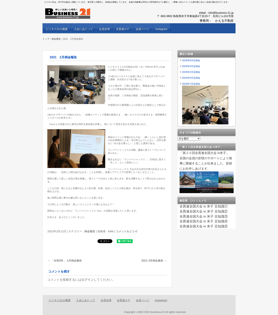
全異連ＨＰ (123, 29)
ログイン (87, 279)
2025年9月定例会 (191, 60)
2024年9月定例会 (191, 78)
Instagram (161, 29)
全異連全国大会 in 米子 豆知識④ (204, 221)
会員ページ (142, 29)
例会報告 (89, 231)
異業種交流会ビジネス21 (88, 13)
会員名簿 (104, 29)
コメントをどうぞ (126, 231)
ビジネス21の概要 (57, 29)
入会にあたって (83, 29)
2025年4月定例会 (191, 66)
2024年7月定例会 (191, 84)
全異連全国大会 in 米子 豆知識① (204, 206)
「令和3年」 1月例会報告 (64, 260)
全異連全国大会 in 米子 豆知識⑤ (204, 226)
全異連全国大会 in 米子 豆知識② (204, 211)
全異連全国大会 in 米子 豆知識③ (204, 216)
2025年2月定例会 (191, 72)
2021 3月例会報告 (154, 260)
